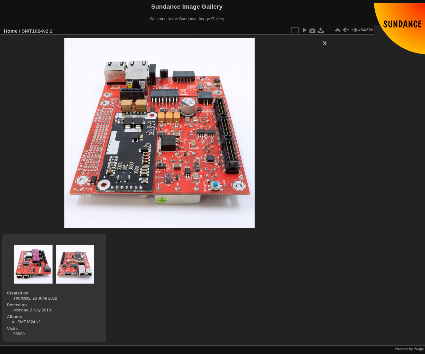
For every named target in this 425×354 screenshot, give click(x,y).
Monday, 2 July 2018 (32, 310)
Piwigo (419, 349)
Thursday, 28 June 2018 (35, 298)
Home (11, 31)
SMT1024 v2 (29, 321)
